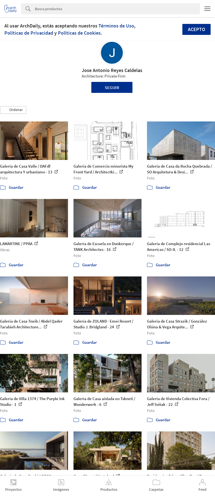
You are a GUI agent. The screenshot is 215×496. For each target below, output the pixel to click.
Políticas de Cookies (79, 33)
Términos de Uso (116, 26)
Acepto (196, 29)
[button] (13, 110)
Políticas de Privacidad (28, 33)
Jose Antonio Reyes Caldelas (112, 70)
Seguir (112, 87)
